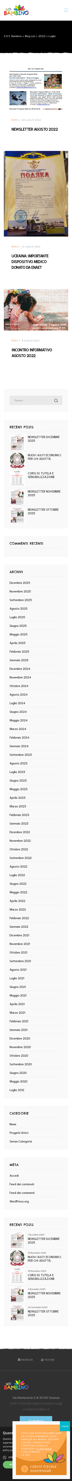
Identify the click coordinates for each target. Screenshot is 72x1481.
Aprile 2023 (18, 797)
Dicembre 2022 (20, 832)
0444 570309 (19, 1403)
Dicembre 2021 (19, 935)
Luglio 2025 (17, 617)
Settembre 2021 (20, 961)
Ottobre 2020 (19, 1055)
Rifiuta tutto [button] (53, 1464)
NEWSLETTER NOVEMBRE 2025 (44, 493)
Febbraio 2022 (19, 918)
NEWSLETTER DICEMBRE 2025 (44, 438)
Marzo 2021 (17, 1012)
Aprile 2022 (17, 900)
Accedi (14, 1175)
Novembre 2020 (20, 1047)
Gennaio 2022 (19, 926)
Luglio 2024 (17, 703)
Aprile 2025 (18, 643)
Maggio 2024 (18, 720)
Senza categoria (21, 1141)
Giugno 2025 (18, 625)
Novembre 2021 (20, 943)
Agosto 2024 (18, 694)
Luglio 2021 (17, 978)
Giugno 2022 (18, 883)
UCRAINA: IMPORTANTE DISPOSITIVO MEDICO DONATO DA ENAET (30, 261)
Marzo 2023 (18, 806)
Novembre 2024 (20, 677)
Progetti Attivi (19, 1132)
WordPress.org (19, 1201)
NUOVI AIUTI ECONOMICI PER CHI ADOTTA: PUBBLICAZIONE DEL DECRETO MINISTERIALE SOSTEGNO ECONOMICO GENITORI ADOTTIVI (44, 456)
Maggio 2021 (18, 995)
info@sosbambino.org (45, 1403)
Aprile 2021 (17, 1004)
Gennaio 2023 (19, 823)
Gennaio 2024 (19, 746)
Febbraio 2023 (19, 815)
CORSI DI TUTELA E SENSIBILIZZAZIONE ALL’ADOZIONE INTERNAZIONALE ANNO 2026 (44, 474)
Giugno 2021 (18, 986)
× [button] (67, 1431)
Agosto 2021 (18, 969)
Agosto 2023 (18, 763)
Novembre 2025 (20, 591)
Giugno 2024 (18, 711)
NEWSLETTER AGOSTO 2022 (35, 128)
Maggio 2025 (18, 634)
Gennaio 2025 (19, 660)
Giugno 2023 (18, 780)
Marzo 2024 (18, 729)
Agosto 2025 (18, 608)
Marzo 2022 (18, 909)
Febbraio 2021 (19, 1021)
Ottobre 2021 (18, 952)
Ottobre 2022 (19, 849)
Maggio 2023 (18, 789)
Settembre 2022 (21, 858)
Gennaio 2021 (18, 1029)
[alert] (36, 1454)
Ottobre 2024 (19, 686)
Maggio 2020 (18, 1081)
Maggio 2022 (18, 892)
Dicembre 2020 (20, 1038)
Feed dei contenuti (22, 1184)
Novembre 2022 (20, 840)
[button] (36, 1421)
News (15, 119)
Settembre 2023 (21, 754)
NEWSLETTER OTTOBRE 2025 (43, 511)
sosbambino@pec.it (36, 1409)
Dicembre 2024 (20, 668)
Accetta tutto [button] (19, 1464)
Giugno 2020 (18, 1072)
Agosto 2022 (18, 866)
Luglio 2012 (17, 1090)
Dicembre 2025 (20, 582)
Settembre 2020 (21, 1064)
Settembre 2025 (21, 600)
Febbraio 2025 (19, 651)
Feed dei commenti (22, 1192)
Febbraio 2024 (19, 737)
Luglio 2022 (17, 875)
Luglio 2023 (17, 772)
